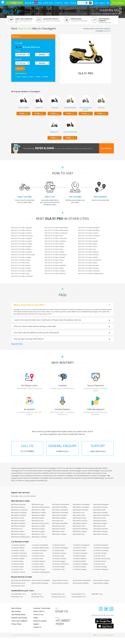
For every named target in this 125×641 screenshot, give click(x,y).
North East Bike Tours (78, 598)
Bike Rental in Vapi (79, 538)
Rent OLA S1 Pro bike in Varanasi (55, 273)
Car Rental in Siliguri (58, 570)
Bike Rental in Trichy (38, 538)
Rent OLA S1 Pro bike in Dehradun (22, 236)
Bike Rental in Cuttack (38, 513)
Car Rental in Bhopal (17, 551)
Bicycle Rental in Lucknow (60, 587)
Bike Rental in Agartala (18, 508)
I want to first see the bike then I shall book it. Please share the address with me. (47, 320)
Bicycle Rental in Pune (18, 589)
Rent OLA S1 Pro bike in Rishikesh (55, 265)
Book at (18, 43)
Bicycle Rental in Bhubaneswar (21, 584)
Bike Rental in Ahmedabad (60, 508)
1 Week (37, 77)
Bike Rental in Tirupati (18, 538)
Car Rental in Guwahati (80, 557)
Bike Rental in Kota (38, 524)
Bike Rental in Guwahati (18, 519)
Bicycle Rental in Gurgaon (101, 584)
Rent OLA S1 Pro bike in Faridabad (89, 236)
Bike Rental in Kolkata (18, 524)
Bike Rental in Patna (79, 529)
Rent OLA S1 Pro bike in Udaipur (55, 271)
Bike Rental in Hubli (79, 519)
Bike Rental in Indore (17, 521)
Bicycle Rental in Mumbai (81, 587)
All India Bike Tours (37, 600)
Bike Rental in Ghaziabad (60, 516)
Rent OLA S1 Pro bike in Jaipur (87, 244)
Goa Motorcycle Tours (58, 600)
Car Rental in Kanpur (79, 559)
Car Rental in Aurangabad (81, 549)
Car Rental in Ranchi (38, 570)
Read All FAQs (17, 344)
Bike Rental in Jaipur (38, 521)
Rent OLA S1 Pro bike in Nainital (55, 257)
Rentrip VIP (29, 2)
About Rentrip (16, 612)
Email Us (61, 615)
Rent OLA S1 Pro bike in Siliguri (54, 268)
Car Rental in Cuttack (17, 554)
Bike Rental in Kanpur (79, 521)
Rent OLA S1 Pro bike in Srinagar (88, 268)
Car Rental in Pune (99, 568)
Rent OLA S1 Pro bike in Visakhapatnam (90, 273)
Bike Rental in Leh (57, 524)
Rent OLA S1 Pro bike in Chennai (21, 233)
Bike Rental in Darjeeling (60, 513)
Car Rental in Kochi (99, 559)
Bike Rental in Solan (58, 535)
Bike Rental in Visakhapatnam (20, 540)
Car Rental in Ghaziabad (19, 557)
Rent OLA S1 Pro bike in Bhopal (21, 230)
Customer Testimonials (41, 612)
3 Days (23, 77)
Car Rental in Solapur (79, 570)
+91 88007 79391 (62, 626)
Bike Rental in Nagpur (100, 527)
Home (94, 13)
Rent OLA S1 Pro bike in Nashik (88, 257)
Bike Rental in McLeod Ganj (40, 527)
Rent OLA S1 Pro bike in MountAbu (56, 255)
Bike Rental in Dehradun (80, 513)
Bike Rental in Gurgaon (100, 516)
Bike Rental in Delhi (99, 513)
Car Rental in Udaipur (80, 573)
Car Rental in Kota (37, 562)
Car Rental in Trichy (58, 573)
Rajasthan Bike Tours (58, 598)
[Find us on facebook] (101, 612)
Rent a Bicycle (31, 500)
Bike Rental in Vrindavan (39, 540)
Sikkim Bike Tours (97, 598)
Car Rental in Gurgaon (59, 557)
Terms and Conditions (19, 624)
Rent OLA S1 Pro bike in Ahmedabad (56, 228)
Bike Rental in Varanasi (100, 538)
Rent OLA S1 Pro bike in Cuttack (88, 233)
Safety (35, 621)
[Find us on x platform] (106, 612)
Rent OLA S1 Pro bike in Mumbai (88, 255)
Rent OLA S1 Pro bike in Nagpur (21, 257)
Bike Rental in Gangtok (39, 516)
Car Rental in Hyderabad (19, 559)
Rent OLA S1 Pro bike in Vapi (20, 273)
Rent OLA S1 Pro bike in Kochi (87, 246)
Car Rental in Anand (58, 549)
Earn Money (106, 148)
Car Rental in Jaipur (58, 559)
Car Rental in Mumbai (38, 565)
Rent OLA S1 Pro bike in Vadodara (89, 271)
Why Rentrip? (16, 615)
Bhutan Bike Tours (17, 600)
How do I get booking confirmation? (29, 339)
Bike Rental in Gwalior (39, 519)
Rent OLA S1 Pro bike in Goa (87, 238)
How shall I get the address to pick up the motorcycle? (36, 332)
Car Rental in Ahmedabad (40, 549)
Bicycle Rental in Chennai (60, 584)
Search (20, 69)
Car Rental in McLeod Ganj (101, 562)
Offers (66, 3)
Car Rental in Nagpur (58, 565)
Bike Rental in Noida (58, 529)
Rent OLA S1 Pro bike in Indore (54, 244)
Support (36, 627)
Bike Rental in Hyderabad (101, 519)
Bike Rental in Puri (17, 532)
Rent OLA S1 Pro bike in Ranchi (21, 265)
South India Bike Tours (79, 600)
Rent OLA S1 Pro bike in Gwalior (88, 241)
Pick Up (17, 51)
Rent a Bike (14, 500)
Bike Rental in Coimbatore (19, 513)
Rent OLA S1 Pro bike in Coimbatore (56, 233)
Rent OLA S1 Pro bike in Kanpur (54, 246)
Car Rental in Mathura (80, 562)
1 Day (17, 77)
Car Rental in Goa (37, 557)
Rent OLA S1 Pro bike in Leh (87, 249)
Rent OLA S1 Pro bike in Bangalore (89, 228)
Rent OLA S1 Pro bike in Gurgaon (21, 241)
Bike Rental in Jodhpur (59, 521)
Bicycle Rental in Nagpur (101, 587)
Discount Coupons (40, 624)
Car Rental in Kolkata (17, 562)
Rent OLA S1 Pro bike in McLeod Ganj (23, 255)
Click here (107, 31)
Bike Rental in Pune (99, 529)
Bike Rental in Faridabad (19, 516)
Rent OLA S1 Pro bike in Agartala (21, 228)
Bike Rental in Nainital (18, 529)
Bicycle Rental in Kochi (18, 587)
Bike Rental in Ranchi (58, 532)
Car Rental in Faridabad (100, 554)
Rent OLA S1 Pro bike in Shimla (21, 268)
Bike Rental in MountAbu (60, 527)
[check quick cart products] (108, 3)
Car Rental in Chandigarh (60, 551)
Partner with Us (39, 615)
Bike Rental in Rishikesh (80, 532)
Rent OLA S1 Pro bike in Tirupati (21, 271)
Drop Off (18, 59)
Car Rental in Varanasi (18, 576)
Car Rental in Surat (17, 573)
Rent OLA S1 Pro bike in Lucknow (21, 252)
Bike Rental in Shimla (17, 535)
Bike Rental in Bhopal (18, 511)
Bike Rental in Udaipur (59, 538)
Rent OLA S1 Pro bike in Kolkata (21, 249)
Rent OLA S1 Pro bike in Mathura (88, 252)
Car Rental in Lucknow (59, 562)
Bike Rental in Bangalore (101, 508)
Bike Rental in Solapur (80, 535)
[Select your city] (118, 2)
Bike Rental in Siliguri (38, 535)
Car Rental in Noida (99, 565)
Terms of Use (38, 618)
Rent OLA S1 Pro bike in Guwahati (55, 241)
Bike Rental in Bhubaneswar (40, 511)
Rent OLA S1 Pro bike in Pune (20, 263)
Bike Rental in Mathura (18, 527)
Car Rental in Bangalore (100, 549)
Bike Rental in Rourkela (100, 532)
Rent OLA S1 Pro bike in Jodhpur (21, 246)
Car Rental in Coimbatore (101, 551)
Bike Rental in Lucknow (80, 524)
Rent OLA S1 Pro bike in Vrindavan (22, 276)
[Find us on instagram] (111, 612)
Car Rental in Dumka (79, 554)
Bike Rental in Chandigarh (81, 511)
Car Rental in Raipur (17, 570)
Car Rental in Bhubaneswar (40, 551)
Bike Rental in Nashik (38, 529)
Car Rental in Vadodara (100, 573)
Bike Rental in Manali (99, 524)
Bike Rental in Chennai (100, 511)
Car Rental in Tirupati (38, 573)
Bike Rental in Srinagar (100, 535)
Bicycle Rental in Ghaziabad (81, 584)
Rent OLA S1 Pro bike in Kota (54, 249)
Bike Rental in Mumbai (80, 527)
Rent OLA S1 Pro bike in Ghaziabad (56, 238)
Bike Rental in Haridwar (59, 519)
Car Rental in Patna (38, 568)
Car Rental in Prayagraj (80, 568)
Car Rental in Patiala (17, 568)
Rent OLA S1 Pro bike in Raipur (87, 263)
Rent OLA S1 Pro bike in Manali (54, 252)
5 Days (30, 77)
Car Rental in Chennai (79, 551)
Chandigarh (107, 13)
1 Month (45, 77)
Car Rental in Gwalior (100, 557)
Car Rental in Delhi (58, 554)
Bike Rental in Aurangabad (81, 508)
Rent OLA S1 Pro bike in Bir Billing (88, 230)
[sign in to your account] (99, 3)
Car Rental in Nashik (79, 565)
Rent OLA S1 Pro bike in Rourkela (88, 265)
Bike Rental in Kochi (99, 521)
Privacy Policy (16, 627)
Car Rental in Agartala (18, 549)
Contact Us (58, 3)
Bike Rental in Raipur (38, 532)
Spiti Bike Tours (36, 598)
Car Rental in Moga (17, 565)
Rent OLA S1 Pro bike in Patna (54, 260)
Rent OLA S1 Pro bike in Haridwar (21, 244)
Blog (39, 3)
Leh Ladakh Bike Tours (18, 598)
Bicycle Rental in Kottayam (40, 587)
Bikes (99, 13)
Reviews (73, 3)
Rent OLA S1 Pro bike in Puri (53, 263)
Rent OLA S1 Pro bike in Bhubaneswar (57, 230)
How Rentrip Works (18, 618)
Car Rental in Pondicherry (60, 568)
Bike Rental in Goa (78, 516)
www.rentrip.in (26, 309)
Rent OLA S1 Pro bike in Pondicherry (89, 260)
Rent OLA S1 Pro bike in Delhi (54, 236)
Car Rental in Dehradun (39, 554)
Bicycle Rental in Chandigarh (41, 584)
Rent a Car (22, 500)
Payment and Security (19, 621)
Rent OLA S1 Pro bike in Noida (20, 260)
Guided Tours (48, 3)
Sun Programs (109, 639)
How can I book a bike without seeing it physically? (35, 326)
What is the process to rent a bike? (29, 305)
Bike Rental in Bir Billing (59, 511)
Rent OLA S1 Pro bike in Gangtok (21, 238)
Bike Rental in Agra (38, 508)
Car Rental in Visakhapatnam (41, 576)
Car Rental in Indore (38, 559)
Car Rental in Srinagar (100, 570)
